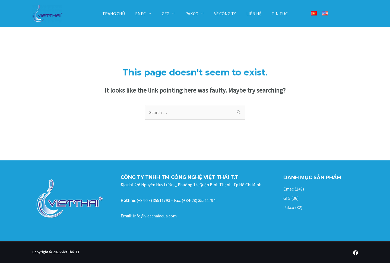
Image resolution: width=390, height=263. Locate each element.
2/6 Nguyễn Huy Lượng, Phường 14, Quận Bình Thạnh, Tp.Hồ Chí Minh (198, 184)
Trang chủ (119, 13)
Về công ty (223, 13)
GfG (167, 13)
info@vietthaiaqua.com (155, 215)
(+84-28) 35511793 (153, 200)
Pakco (191, 13)
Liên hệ (250, 13)
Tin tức (275, 13)
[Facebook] (355, 252)
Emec (144, 13)
